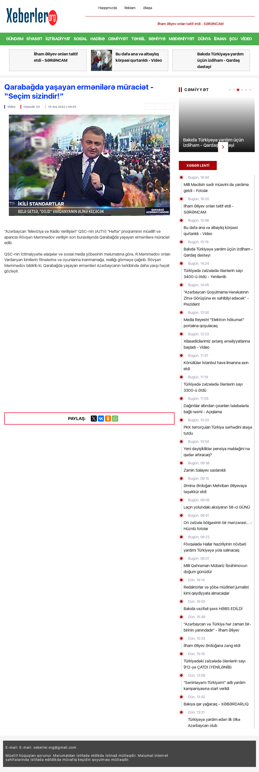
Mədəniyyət (182, 38)
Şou (233, 38)
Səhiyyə (156, 38)
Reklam (130, 8)
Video (246, 38)
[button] (251, 24)
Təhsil (138, 38)
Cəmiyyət (118, 38)
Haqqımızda (107, 8)
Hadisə (97, 38)
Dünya (204, 38)
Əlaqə (147, 8)
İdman (220, 38)
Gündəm (14, 38)
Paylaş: (73, 418)
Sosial (80, 38)
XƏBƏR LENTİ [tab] (197, 165)
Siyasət (34, 38)
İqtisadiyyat (58, 38)
